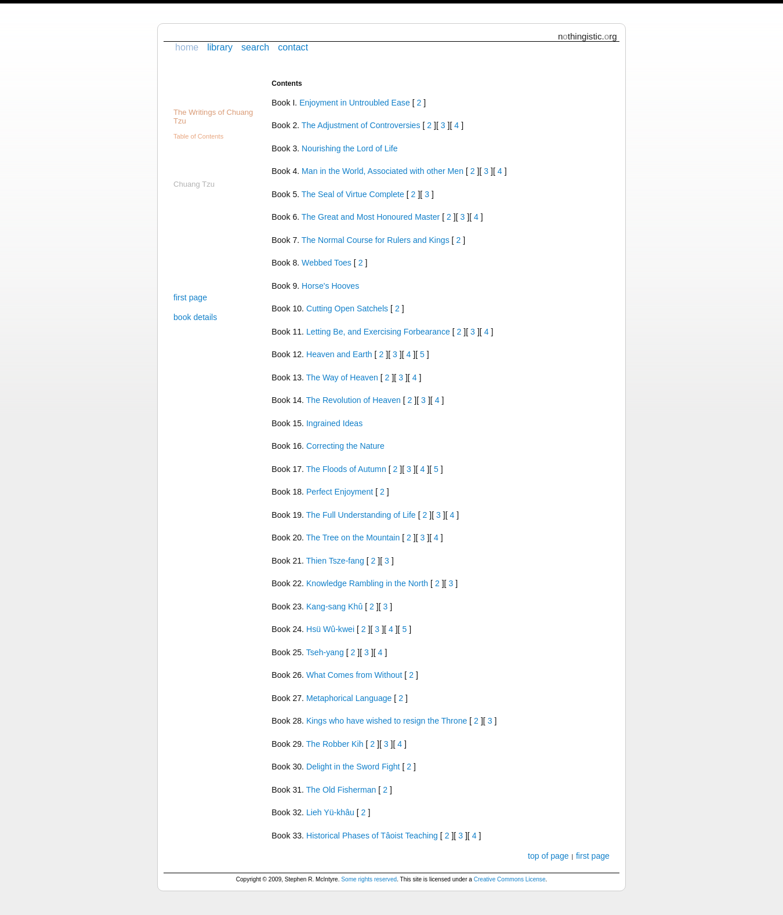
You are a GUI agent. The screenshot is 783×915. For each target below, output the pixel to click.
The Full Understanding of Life (361, 515)
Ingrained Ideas (334, 423)
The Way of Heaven (342, 377)
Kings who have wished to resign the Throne (386, 720)
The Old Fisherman (341, 789)
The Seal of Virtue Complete (353, 194)
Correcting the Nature (345, 446)
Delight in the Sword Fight (353, 766)
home (186, 47)
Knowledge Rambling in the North (367, 583)
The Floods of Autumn (346, 469)
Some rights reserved (369, 879)
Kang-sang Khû (334, 606)
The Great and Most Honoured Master (371, 217)
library (220, 47)
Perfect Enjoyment (339, 491)
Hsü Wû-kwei (330, 629)
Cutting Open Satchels (347, 308)
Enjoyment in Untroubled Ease (354, 102)
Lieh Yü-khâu (330, 812)
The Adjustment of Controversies (361, 125)
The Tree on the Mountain (353, 537)
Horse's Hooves (330, 286)
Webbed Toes (326, 262)
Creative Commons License (510, 879)
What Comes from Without (354, 675)
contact (293, 47)
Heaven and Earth (339, 354)
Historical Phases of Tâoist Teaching (372, 835)
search (255, 47)
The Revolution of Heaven (353, 400)
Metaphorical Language (349, 698)
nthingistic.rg (587, 36)
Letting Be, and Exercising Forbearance (378, 331)
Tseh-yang (325, 652)
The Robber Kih (335, 744)
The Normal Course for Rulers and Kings (375, 240)
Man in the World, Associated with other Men (382, 171)
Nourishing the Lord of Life (350, 148)
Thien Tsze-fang (335, 560)
